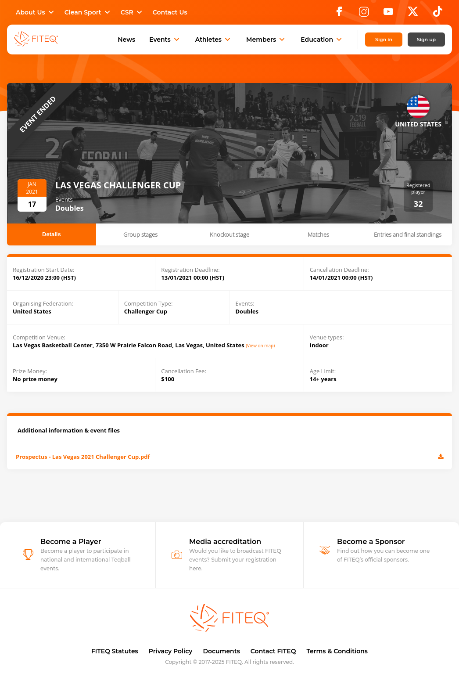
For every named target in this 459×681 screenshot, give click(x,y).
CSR (132, 12)
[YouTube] (388, 14)
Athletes (213, 39)
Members (266, 39)
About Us (36, 12)
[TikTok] (437, 14)
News (126, 39)
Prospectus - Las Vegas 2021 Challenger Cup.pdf (229, 457)
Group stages (140, 234)
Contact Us (170, 12)
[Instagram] (364, 14)
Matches (318, 234)
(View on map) (260, 346)
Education (322, 39)
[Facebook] (339, 14)
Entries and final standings (407, 234)
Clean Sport (88, 12)
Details (51, 234)
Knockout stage (229, 234)
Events (165, 39)
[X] (413, 14)
